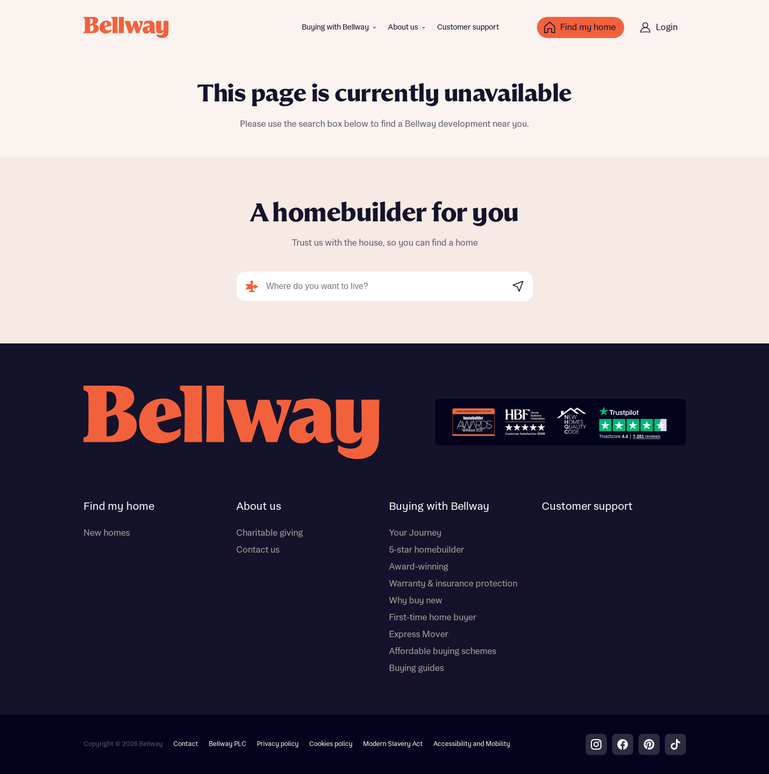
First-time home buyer (432, 617)
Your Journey (415, 533)
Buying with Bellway (335, 27)
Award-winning (418, 567)
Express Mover (418, 634)
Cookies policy (331, 744)
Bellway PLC (227, 744)
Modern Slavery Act (393, 744)
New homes (107, 533)
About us (403, 27)
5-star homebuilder (426, 550)
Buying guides (416, 668)
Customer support (468, 27)
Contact (185, 744)
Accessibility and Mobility (471, 744)
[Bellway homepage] (231, 422)
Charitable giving (269, 533)
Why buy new (415, 600)
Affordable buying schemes (442, 651)
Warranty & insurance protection (453, 584)
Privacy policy (278, 744)
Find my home (119, 506)
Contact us (258, 550)
